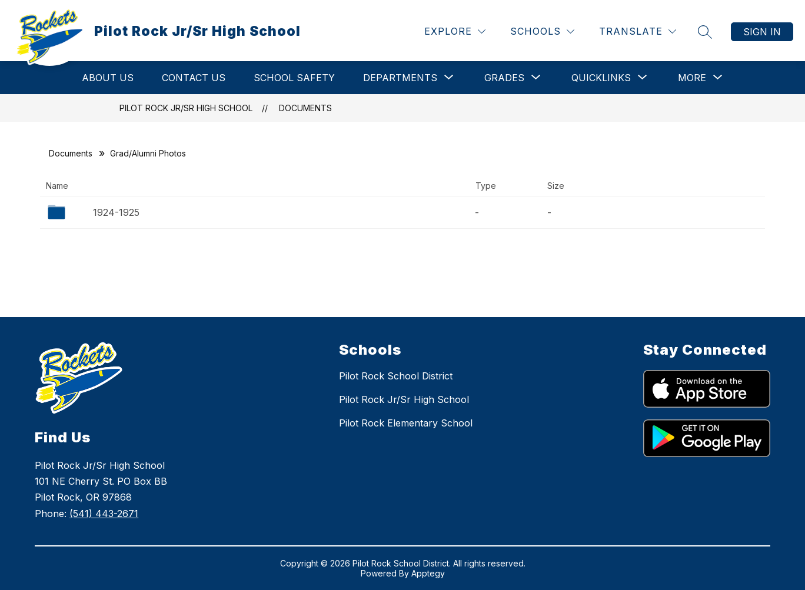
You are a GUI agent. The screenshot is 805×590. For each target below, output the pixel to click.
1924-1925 (116, 212)
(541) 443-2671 (103, 513)
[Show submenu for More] (692, 78)
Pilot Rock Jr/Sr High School (185, 108)
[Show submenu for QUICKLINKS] (601, 78)
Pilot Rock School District (396, 376)
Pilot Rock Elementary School (406, 423)
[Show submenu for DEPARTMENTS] (400, 78)
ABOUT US (108, 78)
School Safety (294, 78)
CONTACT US (193, 78)
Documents (305, 108)
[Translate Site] (637, 31)
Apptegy (428, 573)
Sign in (762, 32)
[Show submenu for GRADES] (504, 78)
